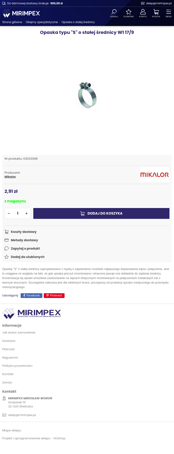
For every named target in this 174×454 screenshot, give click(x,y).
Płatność (8, 349)
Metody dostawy (24, 240)
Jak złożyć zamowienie (18, 332)
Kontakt (7, 374)
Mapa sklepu (11, 430)
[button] (9, 213)
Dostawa (8, 341)
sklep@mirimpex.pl (159, 3)
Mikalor (10, 177)
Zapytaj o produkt (25, 248)
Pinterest (56, 295)
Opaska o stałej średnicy (78, 22)
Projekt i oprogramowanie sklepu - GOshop (33, 438)
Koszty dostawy (23, 231)
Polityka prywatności (17, 366)
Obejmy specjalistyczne (42, 22)
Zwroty (7, 382)
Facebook (33, 295)
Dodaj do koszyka (104, 213)
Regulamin (10, 357)
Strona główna (12, 22)
